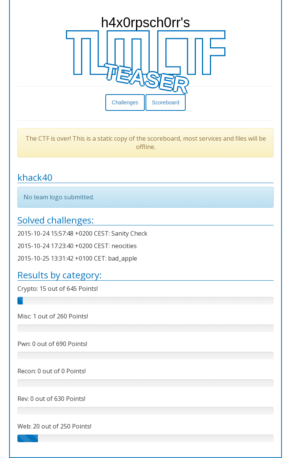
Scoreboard (165, 102)
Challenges (125, 102)
